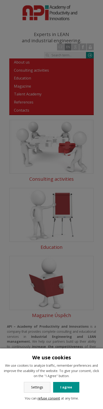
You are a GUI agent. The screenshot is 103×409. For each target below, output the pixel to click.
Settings (37, 387)
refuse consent (49, 398)
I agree (66, 387)
